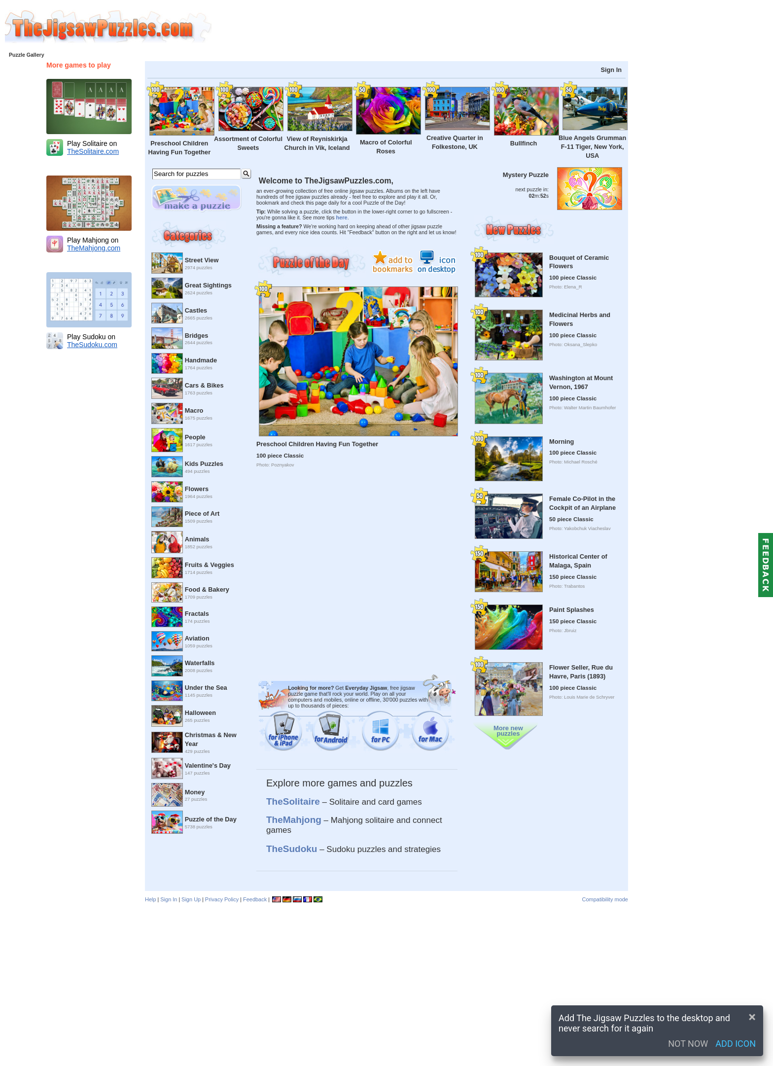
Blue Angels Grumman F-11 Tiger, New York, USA (592, 146)
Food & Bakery (207, 589)
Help (150, 899)
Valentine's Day (208, 765)
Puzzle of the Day (211, 819)
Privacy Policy (222, 899)
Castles (196, 310)
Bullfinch (523, 143)
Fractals (197, 613)
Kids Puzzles (204, 463)
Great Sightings (208, 285)
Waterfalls (200, 663)
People (195, 437)
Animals (197, 539)
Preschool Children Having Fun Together (317, 444)
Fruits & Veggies (209, 565)
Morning (561, 441)
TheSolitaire (293, 801)
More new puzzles (508, 730)
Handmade (201, 360)
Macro (194, 410)
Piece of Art (202, 513)
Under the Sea (206, 687)
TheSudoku (291, 849)
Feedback (255, 899)
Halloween (200, 712)
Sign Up (191, 899)
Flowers (197, 489)
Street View (202, 260)
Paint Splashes (571, 609)
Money (195, 792)
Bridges (197, 335)
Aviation (197, 638)
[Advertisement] (492, 27)
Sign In (611, 69)
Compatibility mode (605, 899)
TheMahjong (293, 820)
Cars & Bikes (204, 385)
